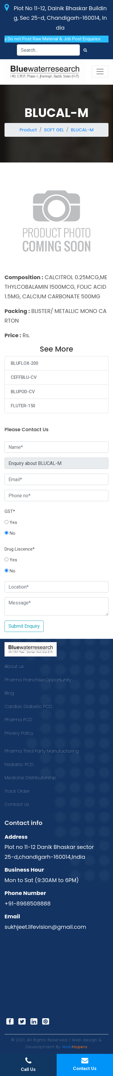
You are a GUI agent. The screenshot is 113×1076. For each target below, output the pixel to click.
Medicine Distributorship (30, 777)
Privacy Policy (19, 733)
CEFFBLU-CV (24, 377)
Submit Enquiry (24, 626)
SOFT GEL (54, 130)
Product (28, 130)
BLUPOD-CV (23, 391)
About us (14, 666)
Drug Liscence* (20, 549)
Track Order (17, 791)
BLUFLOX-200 (24, 363)
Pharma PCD (18, 719)
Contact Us (17, 804)
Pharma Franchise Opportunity (38, 680)
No (10, 533)
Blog (9, 693)
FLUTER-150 (23, 405)
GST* (10, 511)
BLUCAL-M (82, 130)
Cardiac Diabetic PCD (28, 706)
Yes (11, 522)
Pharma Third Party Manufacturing (42, 751)
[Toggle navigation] (100, 71)
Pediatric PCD (19, 764)
